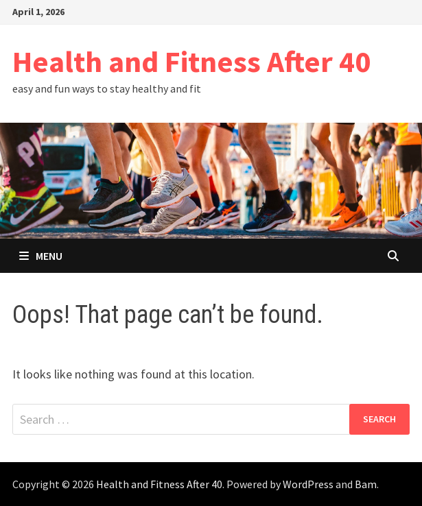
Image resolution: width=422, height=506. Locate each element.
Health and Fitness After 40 (191, 61)
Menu (40, 256)
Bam (366, 484)
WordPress (308, 484)
